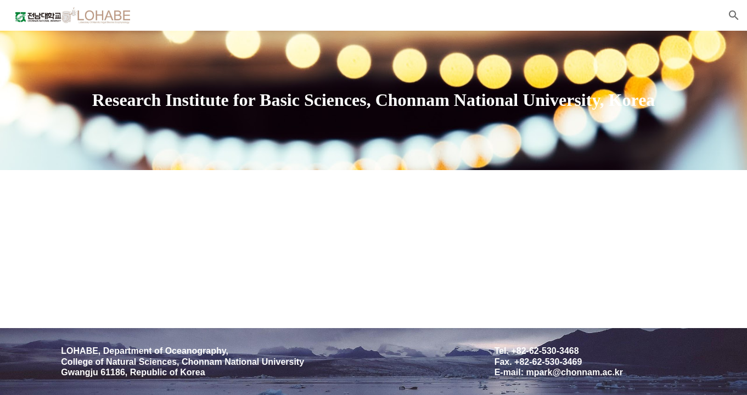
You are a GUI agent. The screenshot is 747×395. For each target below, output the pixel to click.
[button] (734, 15)
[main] (373, 100)
